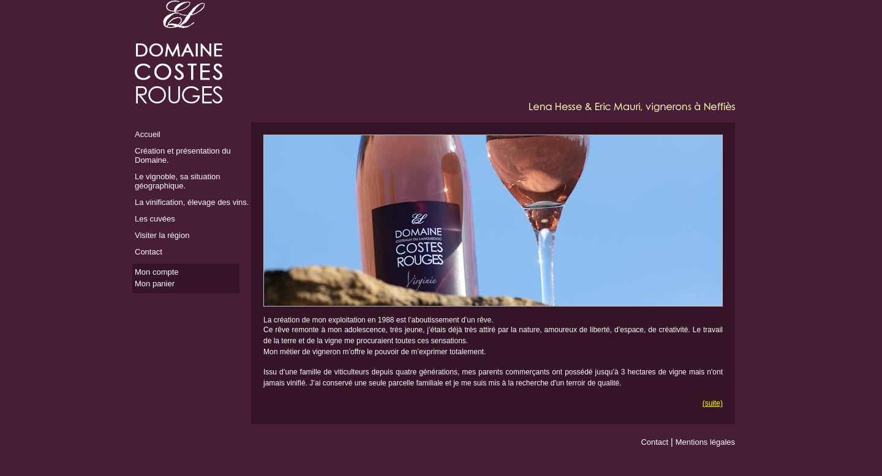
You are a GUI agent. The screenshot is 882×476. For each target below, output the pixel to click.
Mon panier (155, 283)
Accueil (147, 134)
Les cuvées (155, 218)
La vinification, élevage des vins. (192, 202)
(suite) (713, 403)
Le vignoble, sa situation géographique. (177, 181)
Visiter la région (162, 235)
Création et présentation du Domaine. (183, 155)
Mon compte (157, 272)
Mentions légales (705, 442)
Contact (148, 251)
